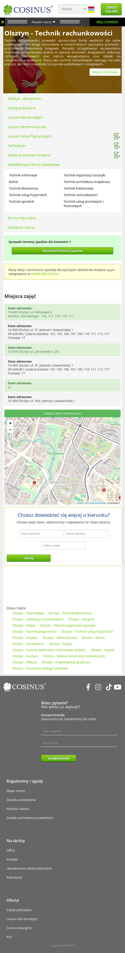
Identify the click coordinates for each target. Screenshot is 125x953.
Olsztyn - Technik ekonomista (70, 613)
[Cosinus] (28, 9)
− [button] (10, 429)
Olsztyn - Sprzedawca (28, 644)
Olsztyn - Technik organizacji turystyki (67, 625)
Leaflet (80, 503)
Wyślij (28, 558)
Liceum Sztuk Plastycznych (29, 136)
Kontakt (12, 859)
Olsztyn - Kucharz (25, 656)
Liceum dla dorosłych (25, 117)
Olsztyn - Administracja (60, 638)
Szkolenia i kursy (21, 227)
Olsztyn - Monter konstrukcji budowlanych (74, 656)
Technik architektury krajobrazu (87, 182)
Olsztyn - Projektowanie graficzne (66, 662)
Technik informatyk (23, 175)
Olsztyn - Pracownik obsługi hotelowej (40, 668)
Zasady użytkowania (21, 800)
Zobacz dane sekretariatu (62, 413)
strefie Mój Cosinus (45, 274)
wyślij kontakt (59, 758)
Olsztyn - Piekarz (24, 662)
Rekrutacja (14, 877)
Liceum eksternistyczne (27, 126)
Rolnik (13, 182)
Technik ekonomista (23, 188)
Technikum (17, 145)
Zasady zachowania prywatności (30, 818)
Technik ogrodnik (21, 201)
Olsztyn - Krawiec (25, 638)
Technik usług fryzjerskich (28, 195)
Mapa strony (16, 791)
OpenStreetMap (97, 503)
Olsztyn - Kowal (23, 625)
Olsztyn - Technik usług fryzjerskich (87, 631)
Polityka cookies (18, 809)
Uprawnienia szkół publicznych (29, 868)
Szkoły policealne (22, 108)
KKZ (9, 937)
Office (11, 850)
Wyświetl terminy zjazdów (63, 250)
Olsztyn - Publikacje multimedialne (37, 619)
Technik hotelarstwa (78, 188)
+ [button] (10, 423)
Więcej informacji (105, 72)
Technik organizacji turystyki (84, 175)
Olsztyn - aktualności (25, 98)
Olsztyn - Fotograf (81, 619)
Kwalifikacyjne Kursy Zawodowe (34, 164)
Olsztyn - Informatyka (28, 613)
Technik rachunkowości (81, 195)
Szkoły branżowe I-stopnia (29, 155)
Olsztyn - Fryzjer (60, 644)
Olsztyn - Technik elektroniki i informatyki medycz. (49, 650)
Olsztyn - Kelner (93, 638)
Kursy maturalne (21, 218)
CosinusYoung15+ (20, 928)
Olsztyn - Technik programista (34, 631)
